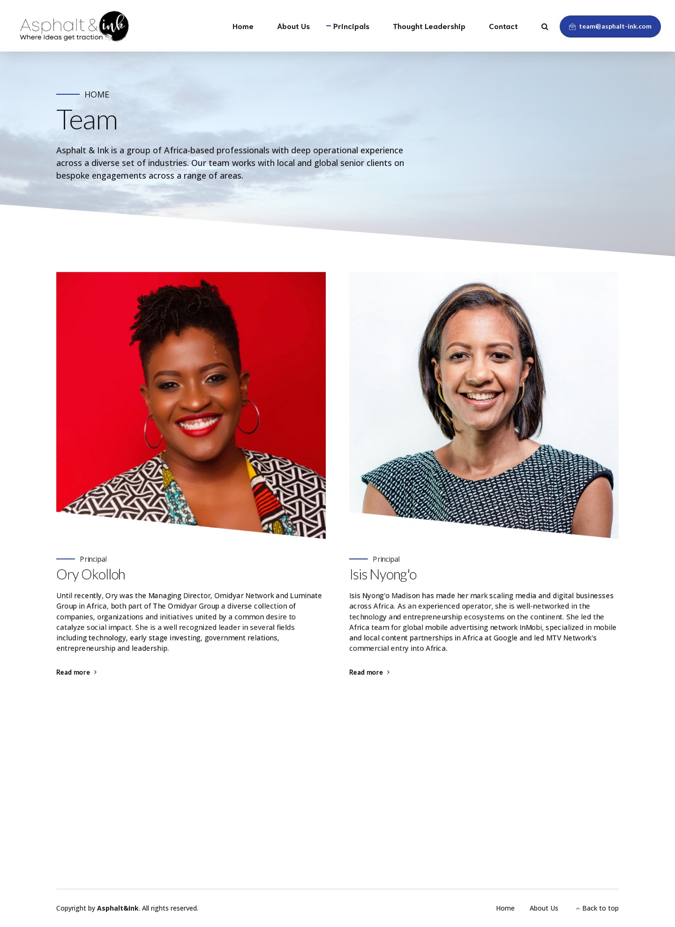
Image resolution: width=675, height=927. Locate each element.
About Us (293, 25)
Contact (503, 25)
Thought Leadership (429, 25)
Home (243, 25)
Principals (351, 25)
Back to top (600, 908)
